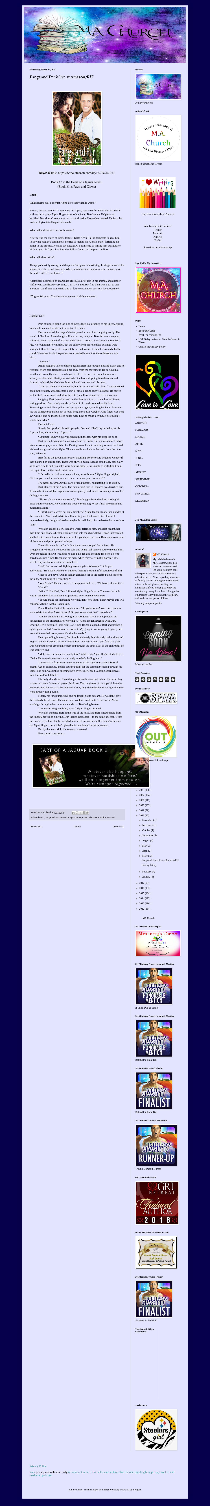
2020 (142, 805)
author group (165, 247)
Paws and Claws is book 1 (94, 817)
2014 (142, 898)
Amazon (170, 214)
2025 (142, 779)
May (144, 845)
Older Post (118, 826)
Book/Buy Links (147, 330)
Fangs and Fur (52, 817)
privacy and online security (51, 1472)
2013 (142, 903)
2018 (142, 815)
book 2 (41, 817)
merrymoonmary (110, 1489)
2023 (142, 790)
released (111, 817)
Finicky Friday (149, 865)
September (148, 835)
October (146, 830)
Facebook (158, 233)
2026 (142, 774)
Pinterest (158, 236)
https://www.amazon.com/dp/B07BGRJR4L (86, 173)
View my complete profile (148, 603)
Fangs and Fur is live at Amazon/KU (160, 860)
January (146, 876)
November (148, 825)
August (146, 840)
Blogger (137, 1489)
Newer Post (36, 826)
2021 (142, 800)
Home (78, 826)
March (145, 856)
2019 (142, 810)
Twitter (157, 229)
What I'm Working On (150, 335)
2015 (142, 893)
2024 (142, 784)
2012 (142, 908)
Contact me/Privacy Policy (152, 346)
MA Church (162, 554)
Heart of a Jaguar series (70, 817)
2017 (142, 883)
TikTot (157, 240)
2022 (142, 795)
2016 (142, 888)
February (147, 871)
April (145, 850)
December (147, 820)
